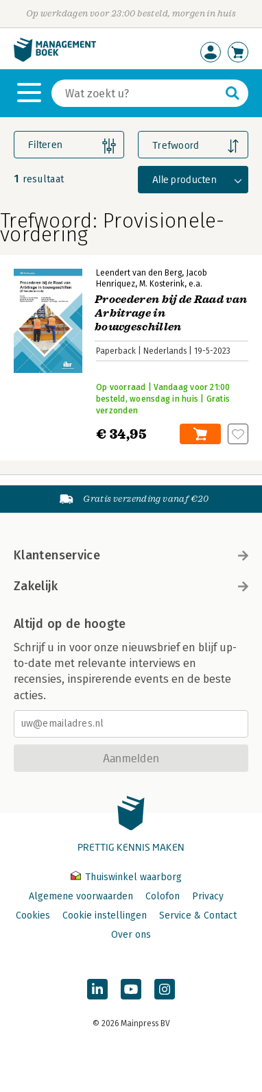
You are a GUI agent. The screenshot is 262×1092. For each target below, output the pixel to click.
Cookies (33, 915)
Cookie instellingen (104, 915)
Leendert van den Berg (139, 273)
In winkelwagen (200, 434)
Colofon (162, 896)
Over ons (131, 935)
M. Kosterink (161, 284)
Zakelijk (131, 586)
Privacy (208, 896)
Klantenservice (131, 555)
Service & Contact (198, 915)
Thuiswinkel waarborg (126, 877)
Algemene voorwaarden (81, 896)
